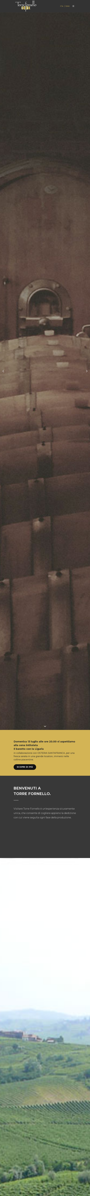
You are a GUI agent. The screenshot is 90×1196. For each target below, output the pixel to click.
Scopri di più (25, 767)
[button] (3, 371)
